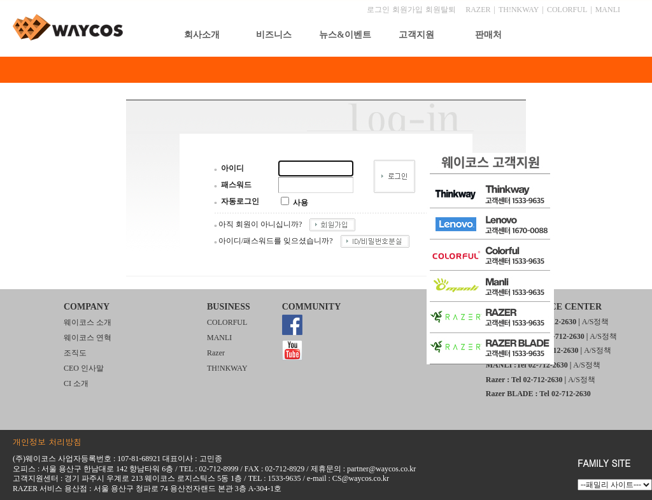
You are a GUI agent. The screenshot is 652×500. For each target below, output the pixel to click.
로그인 (378, 9)
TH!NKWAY (519, 9)
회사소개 (202, 34)
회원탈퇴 (440, 9)
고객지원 (416, 34)
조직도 (75, 352)
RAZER (477, 9)
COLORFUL (567, 9)
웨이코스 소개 (87, 322)
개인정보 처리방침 (47, 442)
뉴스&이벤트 (345, 34)
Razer (216, 352)
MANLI (607, 9)
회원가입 (407, 9)
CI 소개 (76, 383)
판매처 (488, 34)
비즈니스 (274, 34)
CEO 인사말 (84, 368)
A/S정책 (595, 321)
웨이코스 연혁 (87, 337)
